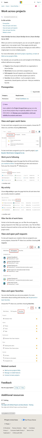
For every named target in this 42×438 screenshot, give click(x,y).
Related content (7, 32)
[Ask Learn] (36, 6)
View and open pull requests (10, 28)
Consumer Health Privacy (17, 430)
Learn (2, 6)
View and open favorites (9, 30)
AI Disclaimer (6, 428)
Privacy (5, 430)
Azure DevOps (14, 6)
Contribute (32, 428)
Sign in (39, 2)
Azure (7, 6)
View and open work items (9, 25)
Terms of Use (30, 430)
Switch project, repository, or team (27, 54)
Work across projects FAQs (9, 56)
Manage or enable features (12, 373)
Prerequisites (6, 23)
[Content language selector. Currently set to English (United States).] (11, 420)
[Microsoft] (21, 2)
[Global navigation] (1, 2)
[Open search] (34, 2)
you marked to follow (7, 163)
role (24, 98)
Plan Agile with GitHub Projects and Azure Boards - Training (17, 405)
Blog (24, 428)
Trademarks (6, 433)
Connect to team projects (12, 375)
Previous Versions (16, 428)
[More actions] (39, 6)
